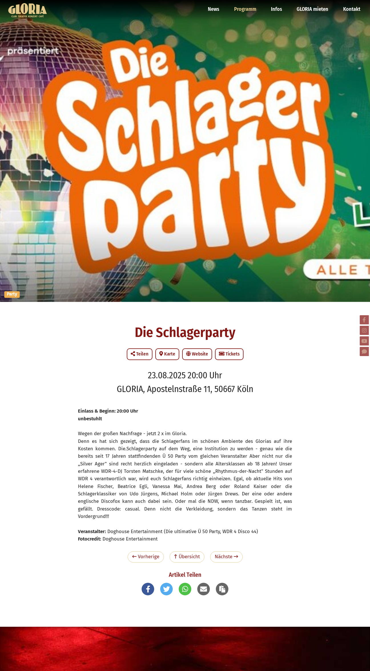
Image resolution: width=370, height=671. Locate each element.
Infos (277, 7)
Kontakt (351, 7)
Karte (167, 354)
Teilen (139, 354)
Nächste (226, 557)
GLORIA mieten (313, 7)
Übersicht (187, 557)
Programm (247, 7)
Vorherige (145, 557)
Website (197, 354)
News (216, 7)
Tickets (229, 354)
